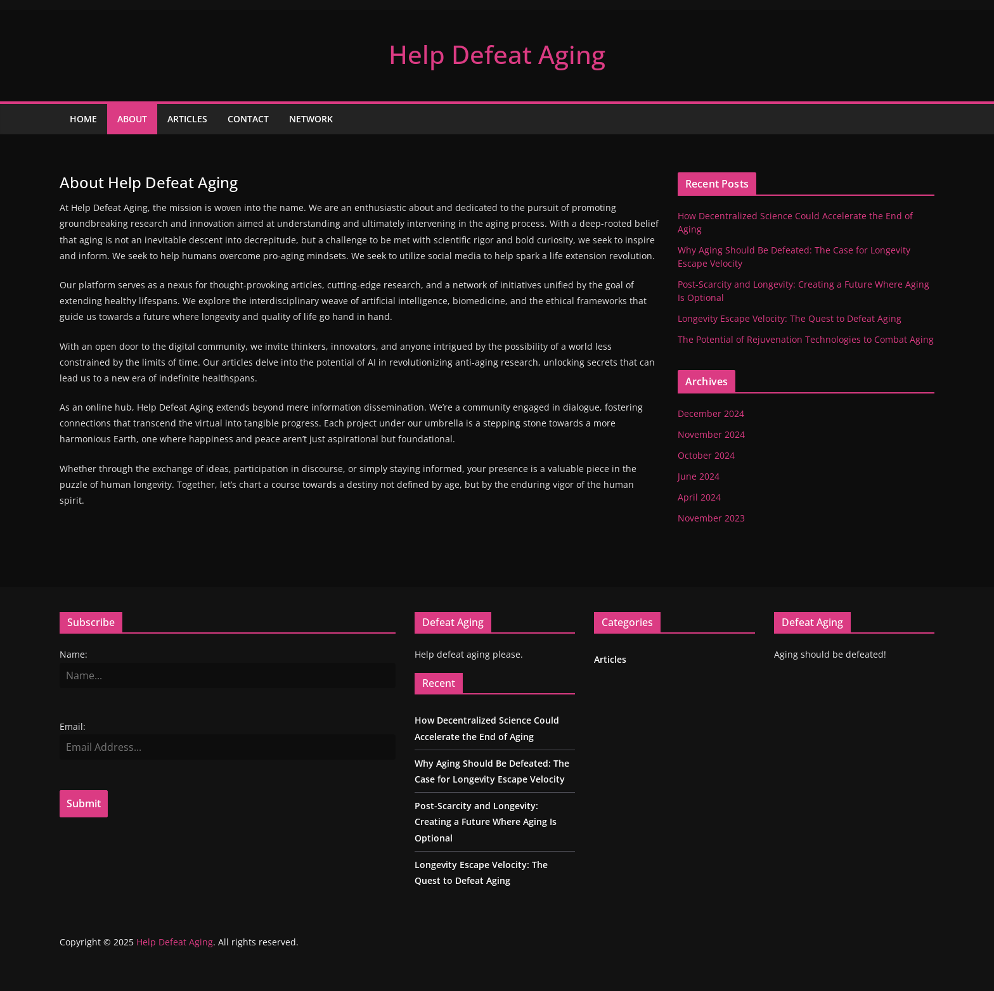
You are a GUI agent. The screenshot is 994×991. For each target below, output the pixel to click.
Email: (73, 726)
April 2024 (699, 497)
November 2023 (711, 518)
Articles (187, 119)
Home (83, 119)
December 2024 (711, 413)
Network (311, 119)
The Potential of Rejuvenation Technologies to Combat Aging (806, 339)
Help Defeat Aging (497, 54)
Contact (248, 119)
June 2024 (699, 476)
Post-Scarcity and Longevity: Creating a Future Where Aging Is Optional (486, 821)
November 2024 (711, 434)
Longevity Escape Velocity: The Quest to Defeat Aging (789, 318)
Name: (73, 654)
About (132, 119)
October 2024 (706, 455)
